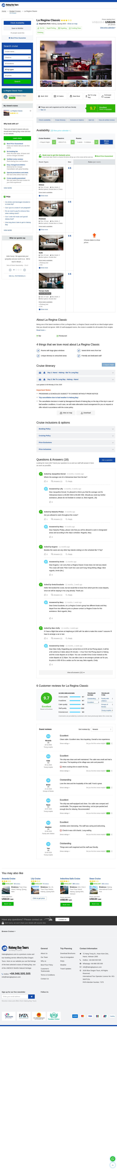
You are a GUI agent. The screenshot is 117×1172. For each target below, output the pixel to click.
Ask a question (107, 460)
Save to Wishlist (17, 28)
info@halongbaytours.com (11, 977)
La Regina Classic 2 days (17, 96)
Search (17, 81)
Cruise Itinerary (60, 120)
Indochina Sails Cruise (70, 879)
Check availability (44, 120)
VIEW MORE (8, 188)
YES (108, 743)
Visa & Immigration (67, 957)
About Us (44, 953)
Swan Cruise (95, 879)
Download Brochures (67, 953)
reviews (109, 109)
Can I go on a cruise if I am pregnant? (17, 208)
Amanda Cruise (8, 879)
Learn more (17, 138)
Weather (63, 965)
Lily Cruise (36, 879)
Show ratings (64, 743)
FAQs (62, 961)
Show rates (106, 142)
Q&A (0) (91, 120)
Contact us (62, 919)
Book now (7, 904)
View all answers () (76, 672)
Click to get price (39, 898)
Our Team (44, 957)
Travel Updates (65, 969)
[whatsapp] (112, 1158)
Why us (43, 961)
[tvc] (54, 1016)
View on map (66, 413)
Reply (69, 481)
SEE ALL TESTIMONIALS (17, 276)
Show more (44, 196)
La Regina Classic (16, 111)
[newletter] (31, 996)
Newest (95, 729)
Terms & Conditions (48, 975)
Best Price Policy (47, 965)
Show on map (72, 24)
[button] (10, 270)
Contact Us (45, 979)
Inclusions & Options (77, 120)
